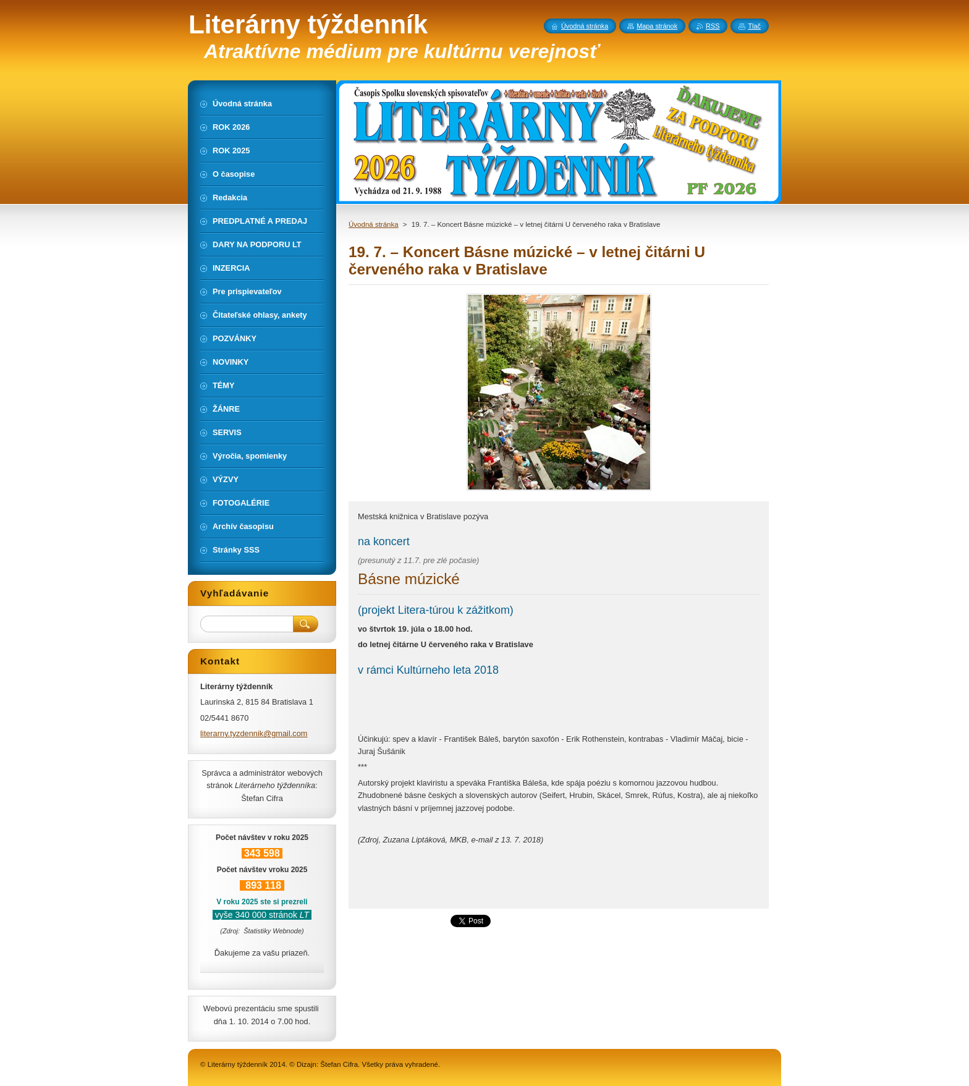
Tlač (754, 26)
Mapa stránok (657, 26)
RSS (712, 26)
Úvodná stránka (374, 224)
